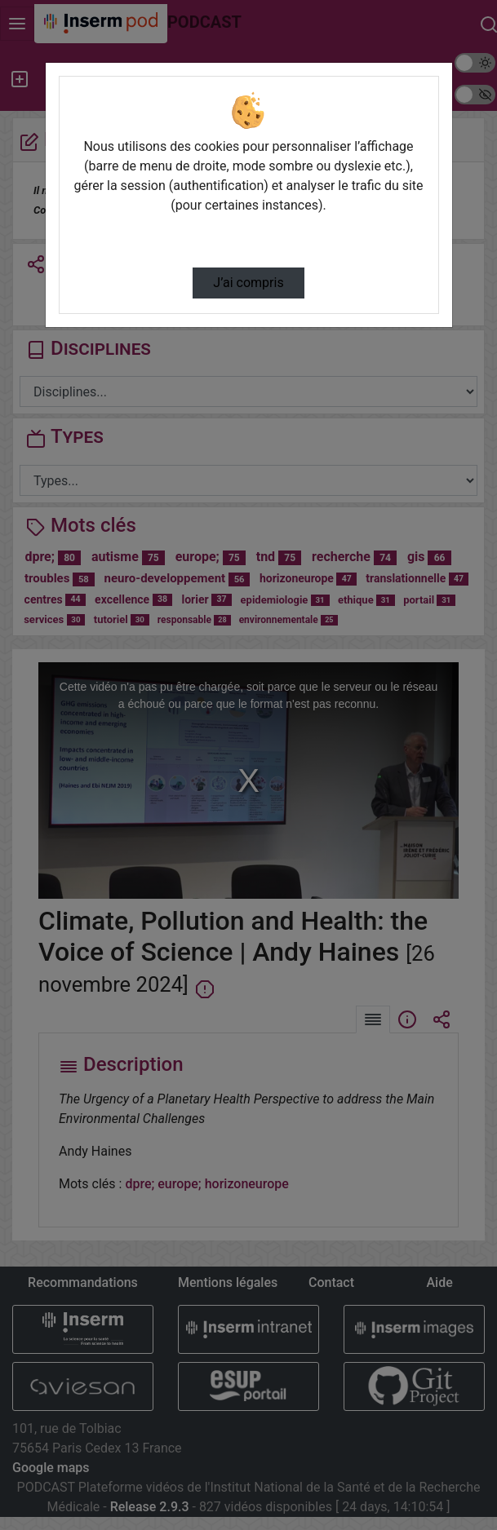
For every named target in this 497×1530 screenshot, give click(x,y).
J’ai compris (248, 282)
